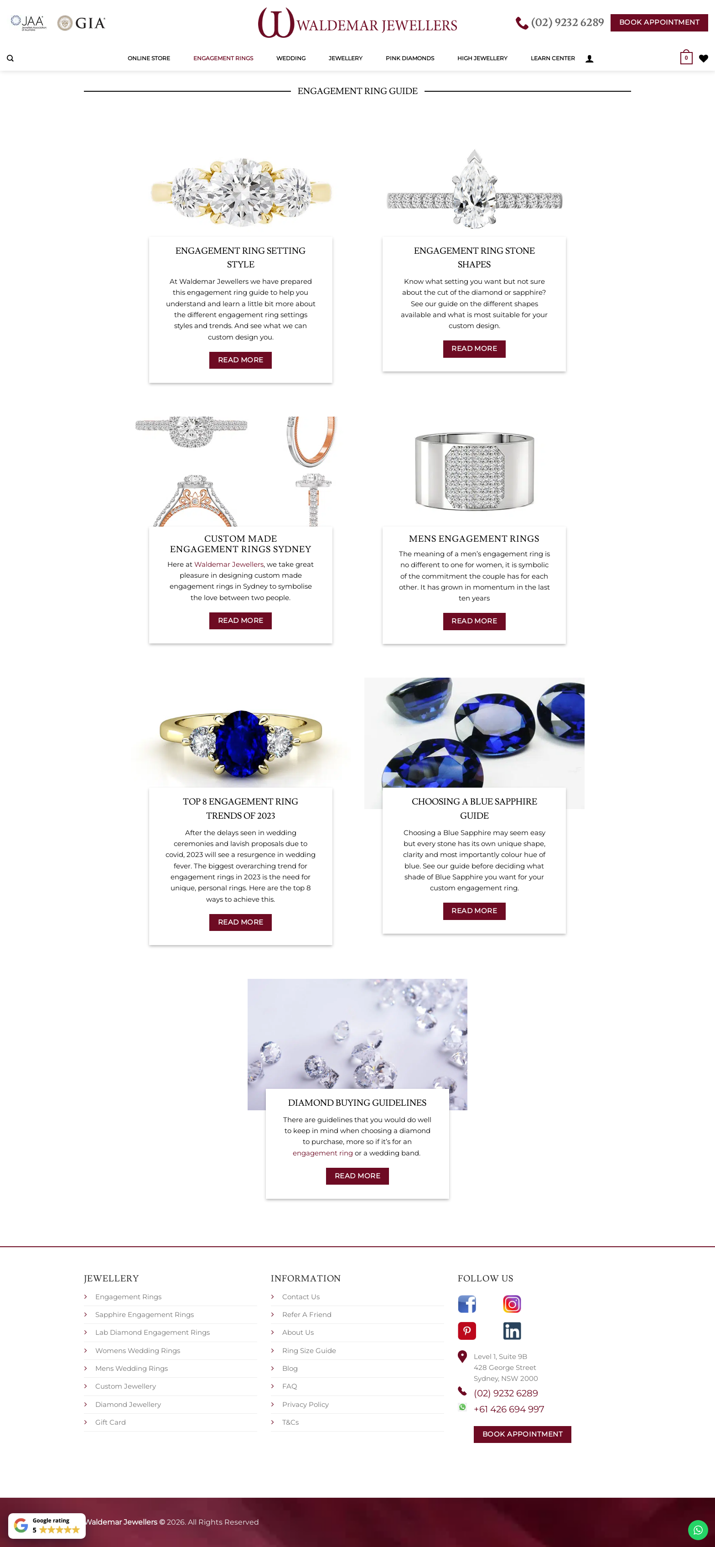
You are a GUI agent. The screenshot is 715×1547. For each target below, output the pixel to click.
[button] (589, 58)
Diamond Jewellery (128, 1404)
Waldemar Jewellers (229, 564)
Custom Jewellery (125, 1386)
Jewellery (346, 58)
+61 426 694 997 (509, 1409)
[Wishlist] (703, 58)
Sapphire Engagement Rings (144, 1314)
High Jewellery (482, 58)
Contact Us (301, 1296)
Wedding (291, 58)
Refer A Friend (307, 1314)
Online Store (149, 58)
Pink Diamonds (410, 58)
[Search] (10, 58)
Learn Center (553, 58)
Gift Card (110, 1422)
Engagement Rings (223, 58)
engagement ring (323, 1153)
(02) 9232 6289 (506, 1393)
